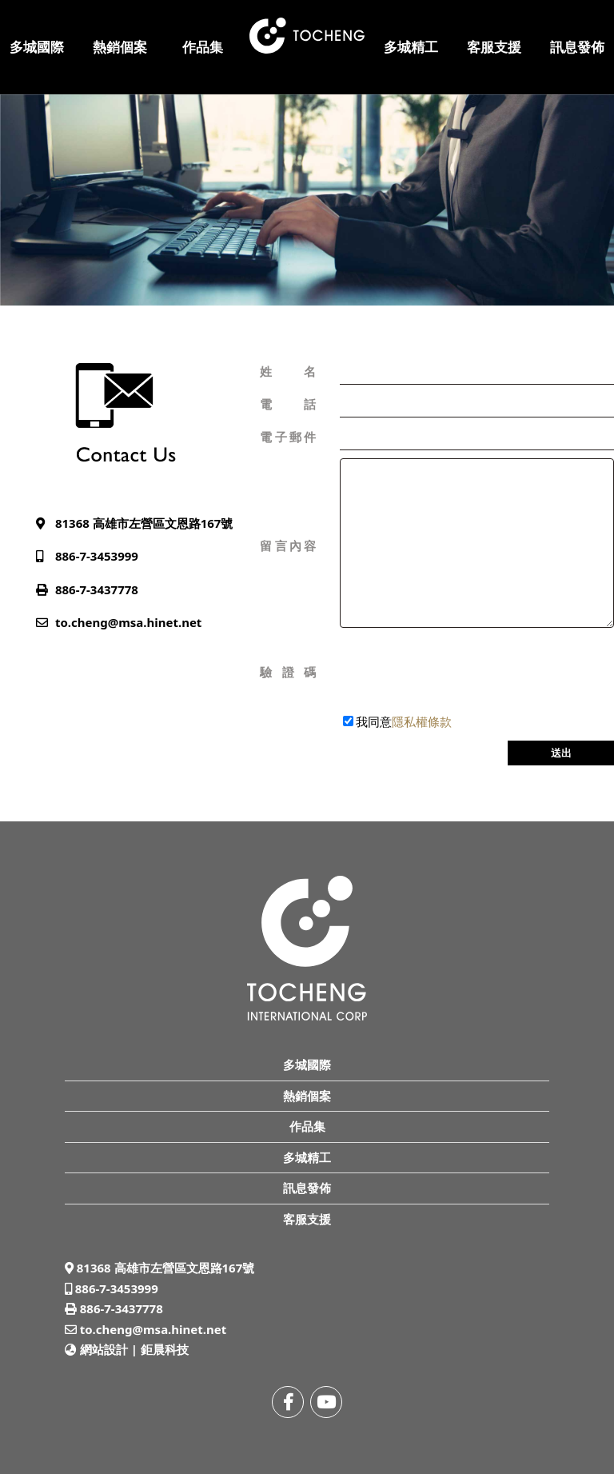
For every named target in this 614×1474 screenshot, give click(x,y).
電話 (288, 404)
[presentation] (461, 672)
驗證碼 (288, 672)
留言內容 (288, 545)
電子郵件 (288, 437)
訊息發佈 (577, 47)
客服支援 (494, 47)
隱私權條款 (422, 721)
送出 (561, 752)
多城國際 (37, 47)
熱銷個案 (120, 47)
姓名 (288, 371)
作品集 (202, 47)
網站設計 (104, 1349)
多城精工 (411, 47)
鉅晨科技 (165, 1349)
